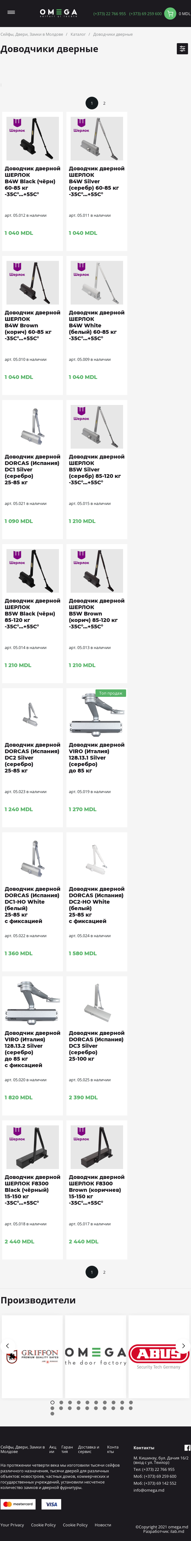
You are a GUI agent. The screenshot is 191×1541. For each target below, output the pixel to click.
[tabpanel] (32, 1357)
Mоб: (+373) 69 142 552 (155, 1483)
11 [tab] (52, 1408)
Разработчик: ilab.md (163, 1531)
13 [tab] (70, 1408)
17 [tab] (104, 1408)
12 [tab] (61, 1408)
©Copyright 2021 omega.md (162, 1527)
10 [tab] (131, 1402)
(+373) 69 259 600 (145, 13)
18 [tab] (113, 1408)
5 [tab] (87, 1402)
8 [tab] (113, 1402)
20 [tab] (131, 1408)
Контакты (113, 1449)
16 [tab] (96, 1408)
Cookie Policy (43, 1525)
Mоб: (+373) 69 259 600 (155, 1476)
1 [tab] (52, 1402)
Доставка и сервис (88, 1449)
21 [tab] (52, 1414)
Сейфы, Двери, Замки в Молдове (31, 34)
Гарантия (67, 1449)
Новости (103, 1525)
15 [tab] (87, 1408)
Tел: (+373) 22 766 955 (154, 1469)
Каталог (78, 34)
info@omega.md (149, 1490)
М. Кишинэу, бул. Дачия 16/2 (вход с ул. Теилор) (161, 1460)
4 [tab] (79, 1402)
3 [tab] (70, 1402)
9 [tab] (122, 1402)
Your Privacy (12, 1525)
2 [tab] (61, 1402)
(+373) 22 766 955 (110, 13)
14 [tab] (78, 1408)
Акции (52, 1449)
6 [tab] (96, 1402)
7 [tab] (105, 1402)
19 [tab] (122, 1408)
